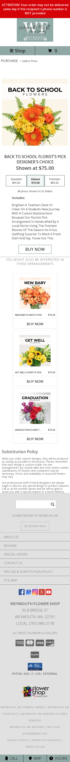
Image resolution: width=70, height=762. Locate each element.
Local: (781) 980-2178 (35, 623)
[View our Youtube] (49, 594)
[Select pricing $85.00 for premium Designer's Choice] (54, 180)
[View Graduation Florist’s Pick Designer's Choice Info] (35, 408)
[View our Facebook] (22, 594)
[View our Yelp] (42, 594)
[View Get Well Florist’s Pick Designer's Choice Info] (35, 351)
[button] (35, 666)
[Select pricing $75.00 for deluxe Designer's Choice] (35, 180)
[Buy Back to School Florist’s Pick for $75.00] (35, 249)
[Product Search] (36, 504)
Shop (17, 50)
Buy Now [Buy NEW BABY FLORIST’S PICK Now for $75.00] (35, 323)
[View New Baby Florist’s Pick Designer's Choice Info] (35, 293)
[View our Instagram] (35, 594)
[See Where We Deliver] (35, 526)
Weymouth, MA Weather (27, 727)
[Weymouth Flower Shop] (35, 40)
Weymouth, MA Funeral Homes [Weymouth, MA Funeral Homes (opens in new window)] (23, 707)
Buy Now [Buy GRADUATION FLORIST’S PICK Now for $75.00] (35, 438)
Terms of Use (35, 746)
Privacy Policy (18, 740)
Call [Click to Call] (11, 758)
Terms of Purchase (46, 740)
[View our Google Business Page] (28, 594)
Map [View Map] (35, 758)
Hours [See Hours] (58, 758)
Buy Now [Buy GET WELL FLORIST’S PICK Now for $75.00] (35, 381)
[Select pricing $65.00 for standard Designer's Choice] (16, 180)
